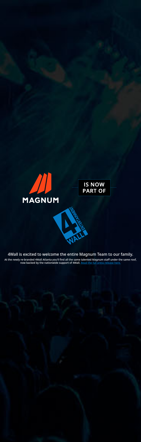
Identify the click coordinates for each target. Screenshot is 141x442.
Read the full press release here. (101, 262)
